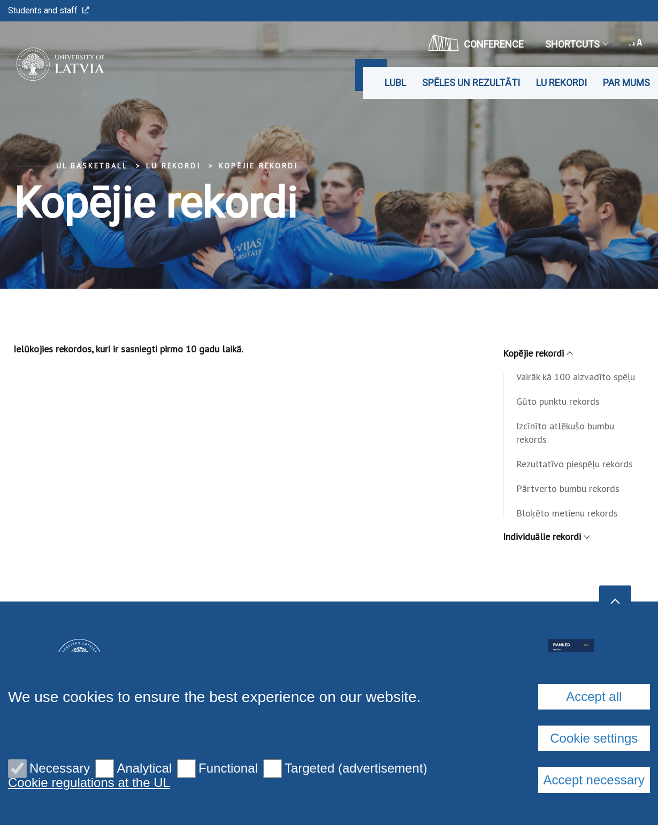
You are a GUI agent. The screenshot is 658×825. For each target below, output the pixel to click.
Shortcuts (576, 44)
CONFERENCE (476, 43)
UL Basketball (91, 166)
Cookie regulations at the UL (89, 783)
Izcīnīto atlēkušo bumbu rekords (565, 433)
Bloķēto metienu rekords (567, 513)
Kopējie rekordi (258, 166)
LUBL (395, 82)
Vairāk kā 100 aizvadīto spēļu (575, 377)
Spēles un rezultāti (471, 82)
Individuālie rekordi (546, 536)
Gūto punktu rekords (558, 401)
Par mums (626, 82)
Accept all (594, 696)
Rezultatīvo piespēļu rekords (574, 464)
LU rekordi (561, 82)
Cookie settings (594, 738)
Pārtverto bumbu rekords (567, 488)
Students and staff (48, 10)
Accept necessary (594, 780)
